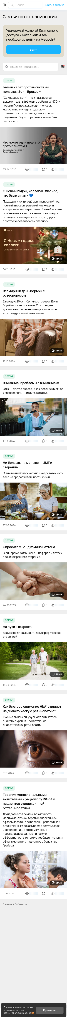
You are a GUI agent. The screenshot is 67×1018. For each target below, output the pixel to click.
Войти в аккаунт (54, 5)
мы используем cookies (19, 1012)
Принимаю (49, 1010)
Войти (33, 49)
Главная (7, 904)
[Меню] (4, 5)
